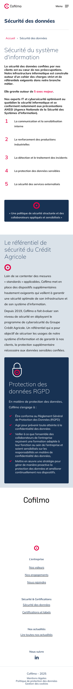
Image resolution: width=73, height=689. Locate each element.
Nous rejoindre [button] (36, 582)
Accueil (10, 38)
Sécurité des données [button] (36, 604)
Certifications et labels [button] (36, 612)
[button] (54, 6)
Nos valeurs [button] (36, 567)
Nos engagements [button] (36, 575)
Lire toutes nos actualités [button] (36, 634)
